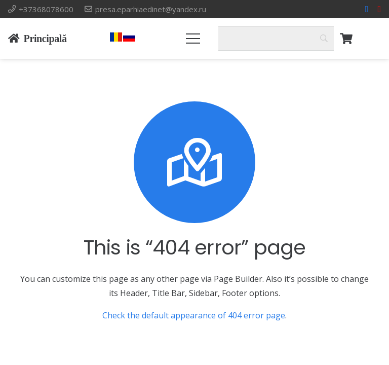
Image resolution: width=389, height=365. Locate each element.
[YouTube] (379, 9)
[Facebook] (367, 9)
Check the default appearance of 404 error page (193, 315)
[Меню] (193, 38)
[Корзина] (346, 38)
